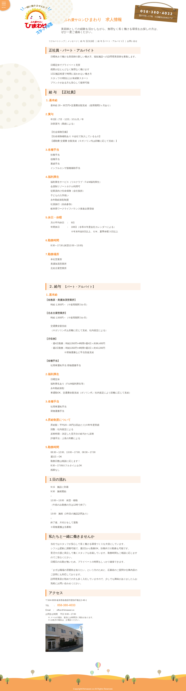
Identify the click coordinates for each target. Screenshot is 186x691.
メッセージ (73, 41)
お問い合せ (132, 41)
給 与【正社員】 (87, 41)
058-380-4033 (66, 605)
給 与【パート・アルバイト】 (111, 41)
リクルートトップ (57, 41)
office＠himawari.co (65, 610)
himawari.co (88, 689)
